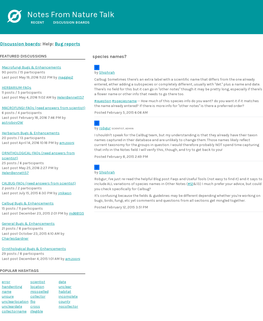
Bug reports (67, 43)
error (6, 282)
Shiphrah (107, 72)
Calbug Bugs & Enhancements (28, 203)
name (6, 291)
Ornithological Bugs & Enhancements (34, 249)
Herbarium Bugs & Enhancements (31, 133)
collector (37, 296)
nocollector (68, 306)
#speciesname (124, 101)
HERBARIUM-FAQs (16, 87)
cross (35, 306)
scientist (37, 282)
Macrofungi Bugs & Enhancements (31, 67)
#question (102, 101)
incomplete (68, 296)
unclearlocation (15, 301)
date (62, 282)
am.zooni (66, 143)
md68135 (76, 213)
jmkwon (64, 193)
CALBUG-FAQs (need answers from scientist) (39, 183)
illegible (36, 311)
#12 (190, 184)
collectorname (14, 311)
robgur (105, 128)
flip (32, 301)
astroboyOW (12, 122)
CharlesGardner (15, 238)
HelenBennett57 (70, 97)
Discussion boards (71, 22)
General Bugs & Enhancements (28, 223)
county (64, 301)
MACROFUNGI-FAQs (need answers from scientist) (43, 108)
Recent (37, 22)
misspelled (39, 291)
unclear (65, 287)
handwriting (12, 287)
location (37, 287)
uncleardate (12, 306)
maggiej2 (65, 77)
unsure (8, 296)
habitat (65, 291)
